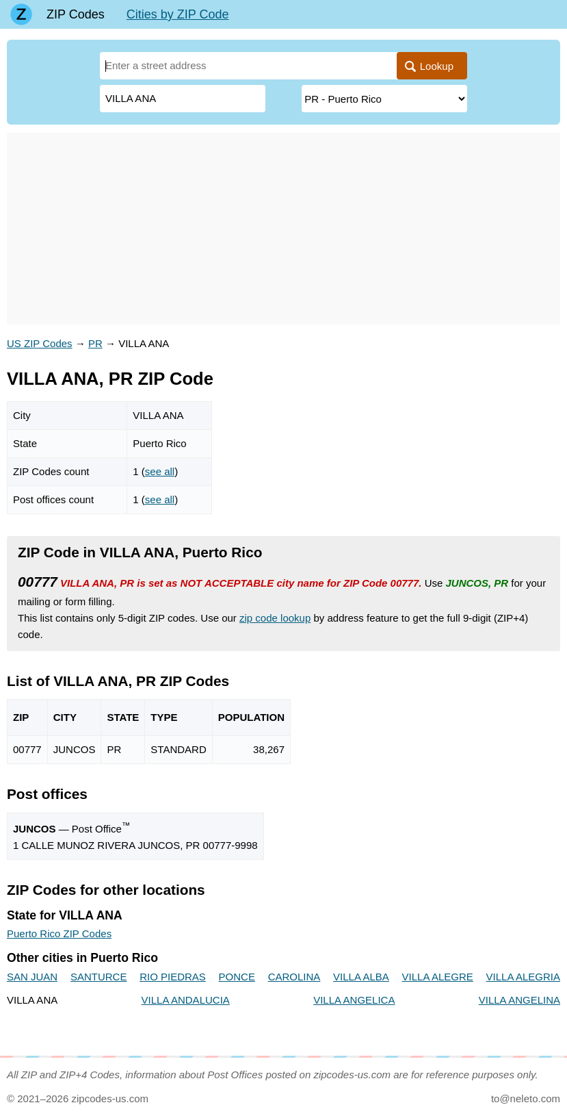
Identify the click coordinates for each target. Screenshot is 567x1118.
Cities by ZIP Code (178, 14)
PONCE (237, 976)
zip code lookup (275, 618)
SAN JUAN (32, 976)
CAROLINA (294, 976)
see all (159, 471)
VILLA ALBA (361, 976)
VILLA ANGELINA (519, 1000)
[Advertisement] (283, 229)
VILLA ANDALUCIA (186, 1000)
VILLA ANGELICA (354, 1000)
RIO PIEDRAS (173, 976)
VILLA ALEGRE (437, 976)
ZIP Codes (76, 14)
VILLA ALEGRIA (523, 976)
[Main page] (21, 14)
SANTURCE (98, 976)
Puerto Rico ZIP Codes (59, 933)
